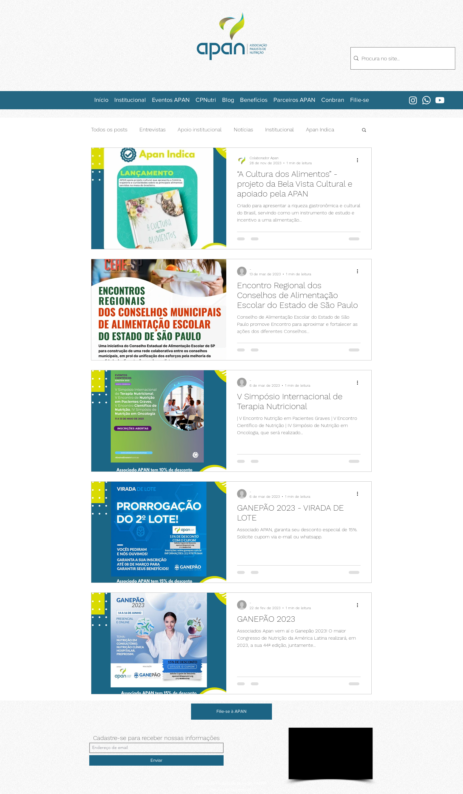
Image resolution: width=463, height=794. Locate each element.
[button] (364, 130)
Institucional (279, 129)
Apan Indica (320, 129)
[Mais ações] (359, 160)
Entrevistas (152, 129)
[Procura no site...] (402, 58)
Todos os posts (109, 129)
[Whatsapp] (426, 100)
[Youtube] (440, 100)
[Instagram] (413, 100)
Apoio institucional (200, 129)
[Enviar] (156, 760)
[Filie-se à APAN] (231, 712)
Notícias (243, 129)
